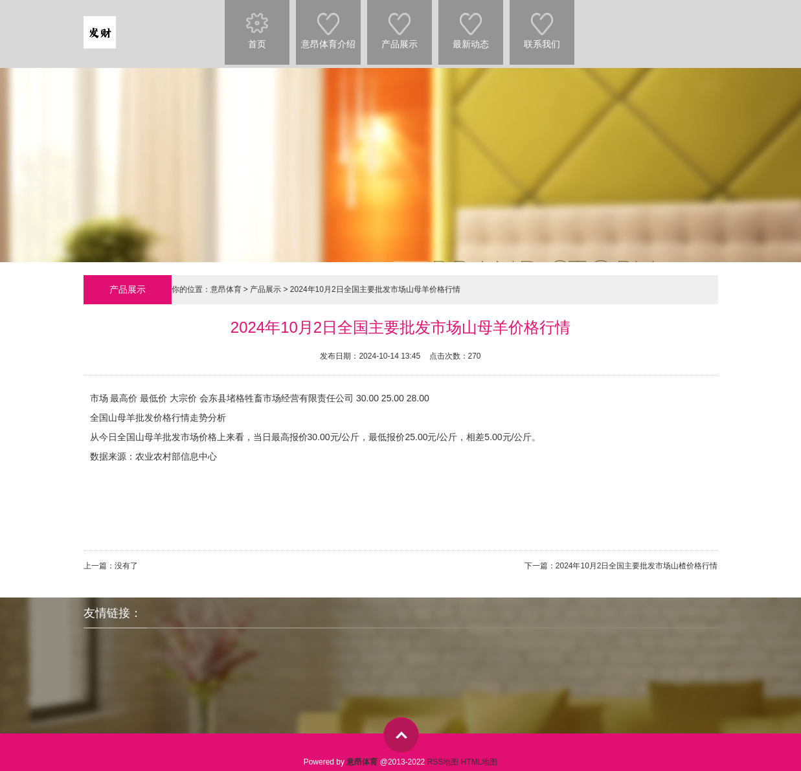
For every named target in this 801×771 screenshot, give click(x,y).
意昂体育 (226, 289)
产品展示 (399, 24)
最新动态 (470, 24)
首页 (257, 24)
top (401, 735)
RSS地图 (443, 761)
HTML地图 (479, 761)
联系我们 (542, 24)
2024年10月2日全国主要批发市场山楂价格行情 (637, 565)
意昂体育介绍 (328, 24)
